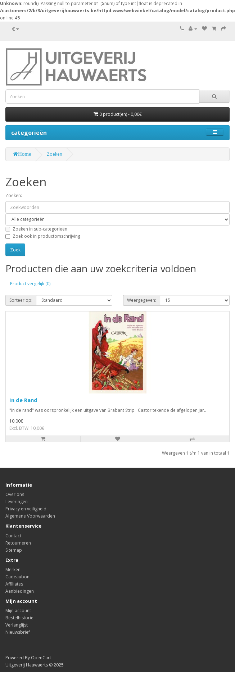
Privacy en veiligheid (25, 509)
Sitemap (13, 550)
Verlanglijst (16, 625)
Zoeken (54, 154)
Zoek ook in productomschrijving (42, 236)
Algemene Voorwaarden (30, 516)
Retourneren (18, 543)
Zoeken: (13, 195)
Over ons (14, 494)
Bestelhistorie (19, 618)
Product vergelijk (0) (30, 284)
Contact (13, 536)
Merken (13, 569)
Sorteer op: (20, 300)
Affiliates (14, 584)
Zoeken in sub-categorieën (36, 229)
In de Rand (23, 400)
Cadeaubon (17, 577)
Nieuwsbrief (17, 632)
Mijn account (18, 610)
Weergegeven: (141, 300)
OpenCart (41, 658)
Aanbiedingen (19, 591)
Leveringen (16, 501)
